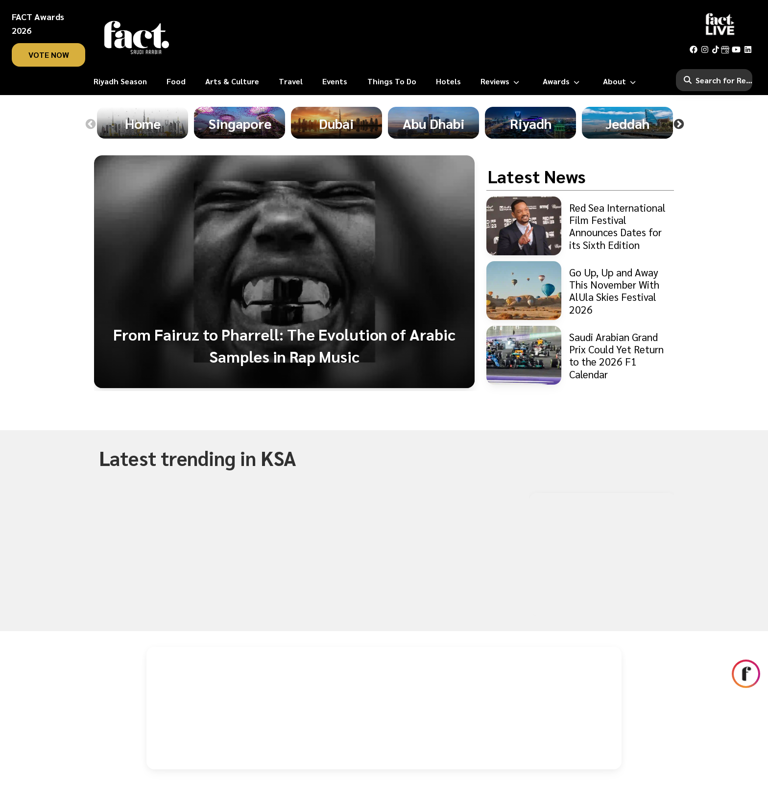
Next (679, 124)
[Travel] (291, 81)
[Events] (334, 81)
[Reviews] (501, 81)
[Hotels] (448, 81)
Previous (90, 124)
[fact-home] (136, 37)
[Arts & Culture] (232, 81)
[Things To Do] (391, 81)
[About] (621, 81)
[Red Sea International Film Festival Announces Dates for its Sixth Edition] (580, 225)
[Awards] (563, 81)
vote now (48, 54)
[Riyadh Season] (120, 81)
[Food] (176, 81)
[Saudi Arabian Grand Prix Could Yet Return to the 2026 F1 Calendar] (580, 355)
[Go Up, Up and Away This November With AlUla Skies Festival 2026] (580, 290)
